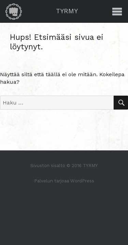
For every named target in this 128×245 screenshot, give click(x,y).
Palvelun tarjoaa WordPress (64, 180)
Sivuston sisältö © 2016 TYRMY (64, 165)
